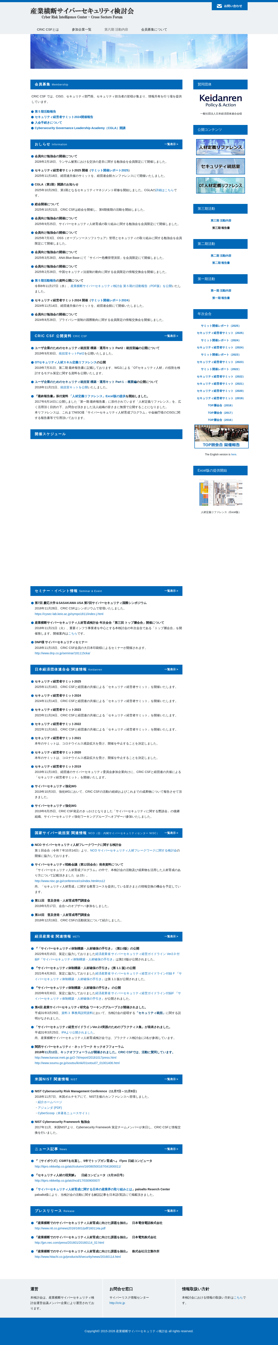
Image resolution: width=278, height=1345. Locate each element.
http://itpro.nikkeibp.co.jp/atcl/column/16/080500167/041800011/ (78, 1166)
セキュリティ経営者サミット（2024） (221, 347)
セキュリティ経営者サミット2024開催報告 (64, 117)
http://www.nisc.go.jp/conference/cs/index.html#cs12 (70, 881)
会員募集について (154, 29)
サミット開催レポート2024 (109, 300)
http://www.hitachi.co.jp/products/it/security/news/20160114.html (78, 1256)
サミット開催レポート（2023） (221, 354)
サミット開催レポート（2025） (221, 325)
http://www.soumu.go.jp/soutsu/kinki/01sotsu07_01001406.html (77, 1063)
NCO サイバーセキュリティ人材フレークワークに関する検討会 (133, 850)
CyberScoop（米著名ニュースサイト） (64, 1113)
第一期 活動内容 (221, 290)
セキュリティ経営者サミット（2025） (221, 333)
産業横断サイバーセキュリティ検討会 (82, 13)
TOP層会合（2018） (221, 405)
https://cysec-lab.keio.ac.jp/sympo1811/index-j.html (69, 614)
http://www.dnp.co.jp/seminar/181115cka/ (62, 653)
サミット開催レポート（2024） (221, 340)
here (233, 454)
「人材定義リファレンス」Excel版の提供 (97, 396)
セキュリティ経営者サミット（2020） (221, 390)
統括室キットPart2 (71, 353)
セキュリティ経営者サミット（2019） (221, 398)
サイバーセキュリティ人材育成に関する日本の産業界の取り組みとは (85, 1189)
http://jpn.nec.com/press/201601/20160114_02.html (69, 1242)
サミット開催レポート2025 (109, 170)
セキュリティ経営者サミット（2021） (221, 383)
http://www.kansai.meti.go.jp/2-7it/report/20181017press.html (75, 1057)
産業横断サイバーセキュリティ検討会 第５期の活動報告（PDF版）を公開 (121, 286)
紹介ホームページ (50, 1102)
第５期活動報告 (45, 111)
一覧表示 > (171, 144)
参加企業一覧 (81, 29)
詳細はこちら (165, 190)
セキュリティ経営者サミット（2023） (221, 362)
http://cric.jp (117, 1303)
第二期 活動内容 (221, 255)
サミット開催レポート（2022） (221, 369)
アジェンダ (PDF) (50, 1107)
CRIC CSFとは (48, 29)
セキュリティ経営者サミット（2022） (221, 376)
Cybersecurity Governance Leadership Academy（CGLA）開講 (80, 128)
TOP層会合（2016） (221, 420)
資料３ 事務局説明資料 (77, 1013)
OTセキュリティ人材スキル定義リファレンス (66, 362)
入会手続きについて (48, 122)
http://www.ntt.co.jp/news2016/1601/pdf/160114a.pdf (70, 1228)
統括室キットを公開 (74, 387)
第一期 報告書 (221, 298)
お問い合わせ (230, 6)
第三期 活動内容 (221, 220)
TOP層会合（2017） (221, 412)
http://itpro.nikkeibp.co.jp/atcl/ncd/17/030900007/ (67, 1180)
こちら (72, 633)
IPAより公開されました (77, 1032)
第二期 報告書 (221, 262)
